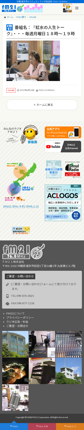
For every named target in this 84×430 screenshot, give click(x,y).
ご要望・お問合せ (17, 325)
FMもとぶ (71, 426)
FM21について (15, 313)
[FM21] (7, 206)
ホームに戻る (44, 104)
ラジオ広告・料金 (17, 321)
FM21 (15, 426)
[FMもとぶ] (33, 206)
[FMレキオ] (19, 206)
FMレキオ (43, 426)
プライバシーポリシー (20, 317)
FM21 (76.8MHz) (46, 90)
